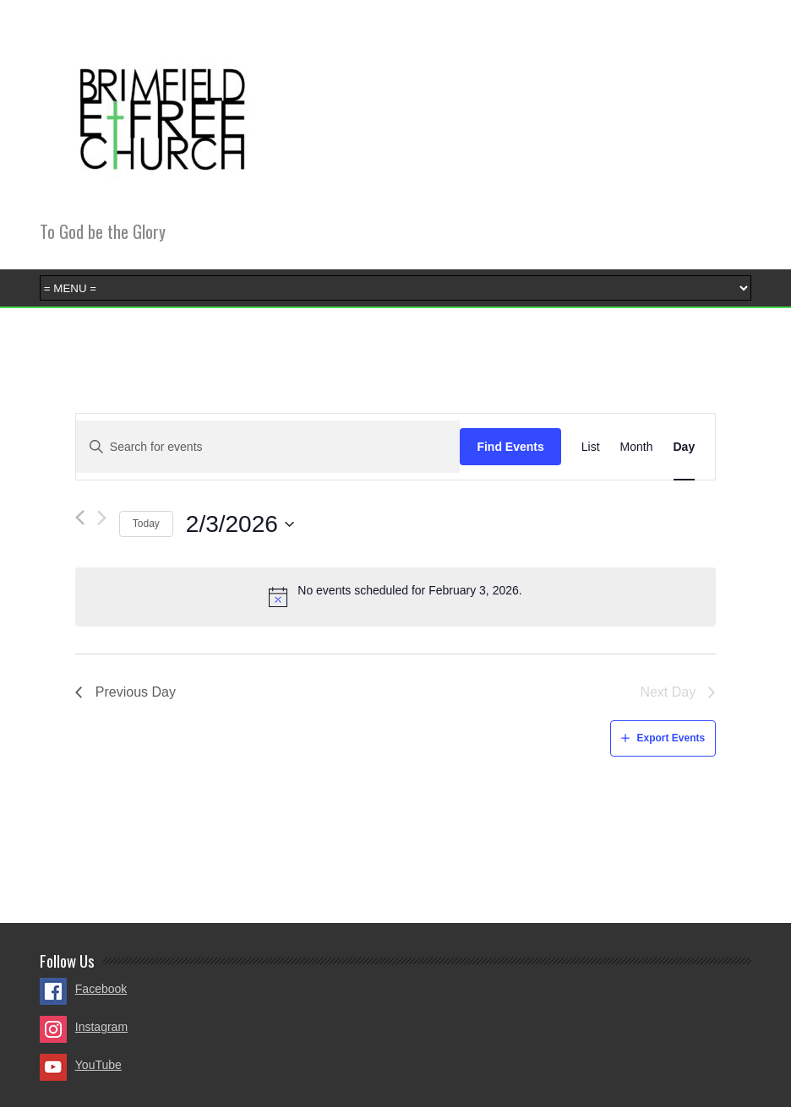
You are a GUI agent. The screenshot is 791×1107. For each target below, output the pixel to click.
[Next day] (101, 517)
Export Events (670, 738)
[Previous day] (80, 517)
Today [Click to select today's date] (146, 523)
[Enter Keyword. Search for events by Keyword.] (268, 447)
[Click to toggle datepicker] (240, 524)
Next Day (668, 692)
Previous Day (135, 692)
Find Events (510, 446)
